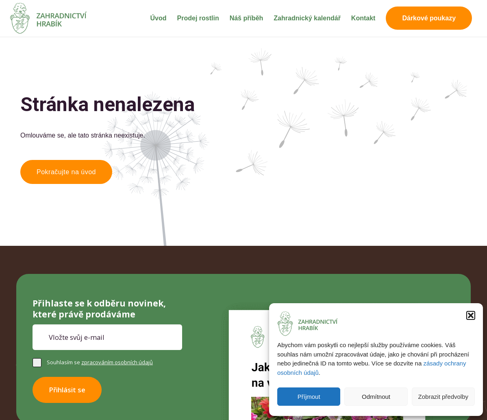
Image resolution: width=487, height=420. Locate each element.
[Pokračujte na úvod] (66, 172)
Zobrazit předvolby (443, 396)
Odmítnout (376, 396)
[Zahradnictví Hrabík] (48, 18)
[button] (471, 315)
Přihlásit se (67, 389)
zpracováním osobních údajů (117, 362)
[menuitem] (158, 18)
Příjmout (309, 396)
